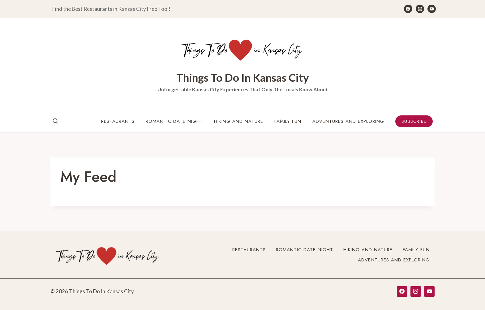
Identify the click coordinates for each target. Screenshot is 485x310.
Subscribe (414, 121)
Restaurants (118, 121)
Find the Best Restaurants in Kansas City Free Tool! (111, 9)
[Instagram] (420, 9)
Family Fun (287, 121)
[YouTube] (431, 9)
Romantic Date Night (174, 121)
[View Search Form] (55, 121)
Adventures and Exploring (348, 121)
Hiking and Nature (238, 121)
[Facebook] (408, 9)
